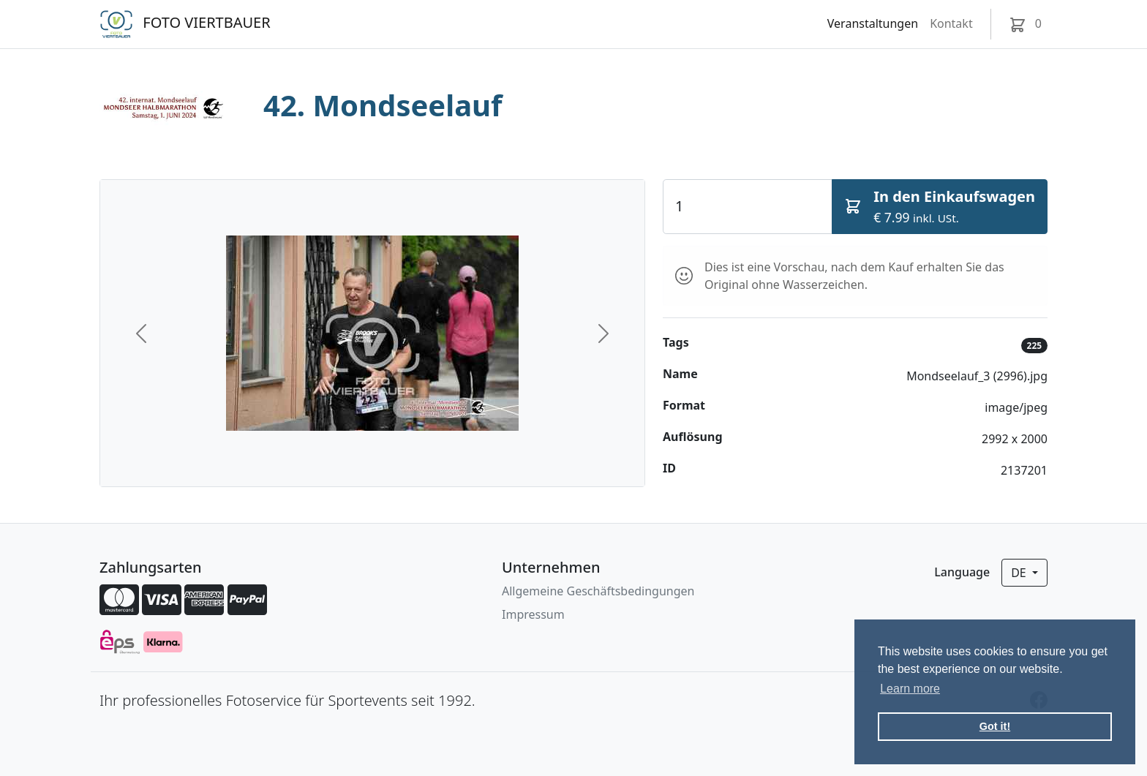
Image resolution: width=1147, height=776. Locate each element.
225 (1034, 345)
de (1020, 573)
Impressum (533, 614)
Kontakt (951, 23)
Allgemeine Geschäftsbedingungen (598, 591)
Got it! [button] (994, 726)
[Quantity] (747, 206)
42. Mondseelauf (383, 105)
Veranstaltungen (872, 23)
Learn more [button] (910, 688)
